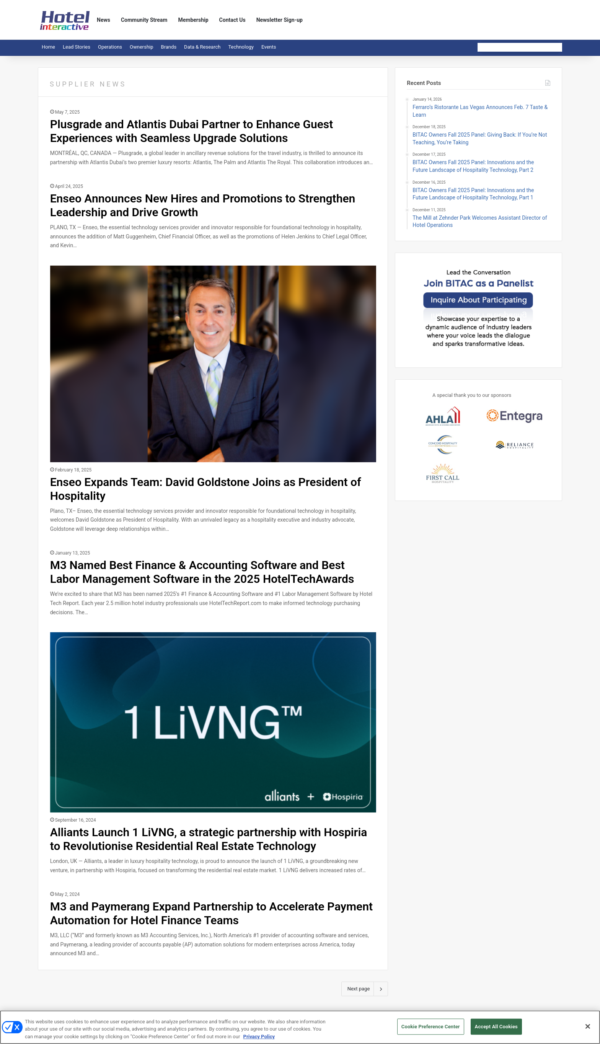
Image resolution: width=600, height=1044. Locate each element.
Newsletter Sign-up (279, 20)
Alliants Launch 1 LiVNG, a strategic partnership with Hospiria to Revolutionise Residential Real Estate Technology (208, 839)
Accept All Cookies (496, 1030)
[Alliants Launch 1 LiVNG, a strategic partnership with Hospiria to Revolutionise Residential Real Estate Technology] (213, 722)
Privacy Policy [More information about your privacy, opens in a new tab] (259, 1040)
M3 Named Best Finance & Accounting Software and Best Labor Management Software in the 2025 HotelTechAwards (202, 572)
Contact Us (232, 20)
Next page (364, 989)
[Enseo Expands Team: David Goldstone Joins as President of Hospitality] (213, 364)
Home (48, 47)
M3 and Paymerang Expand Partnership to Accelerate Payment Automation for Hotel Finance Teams (211, 913)
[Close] (587, 1029)
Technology (241, 47)
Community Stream (144, 20)
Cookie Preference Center (430, 1030)
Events (268, 47)
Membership (193, 20)
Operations (110, 47)
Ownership (141, 47)
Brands (169, 47)
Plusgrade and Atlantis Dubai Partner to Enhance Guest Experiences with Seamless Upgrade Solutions (191, 131)
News (103, 20)
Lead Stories (76, 47)
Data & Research (202, 47)
